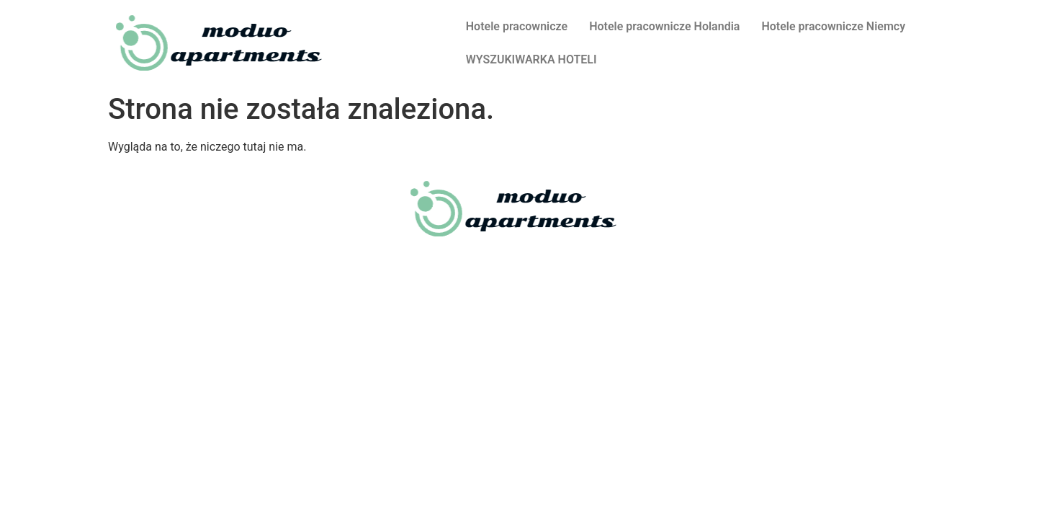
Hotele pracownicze (516, 26)
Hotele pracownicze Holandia (664, 26)
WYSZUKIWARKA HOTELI (531, 59)
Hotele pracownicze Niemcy (833, 26)
